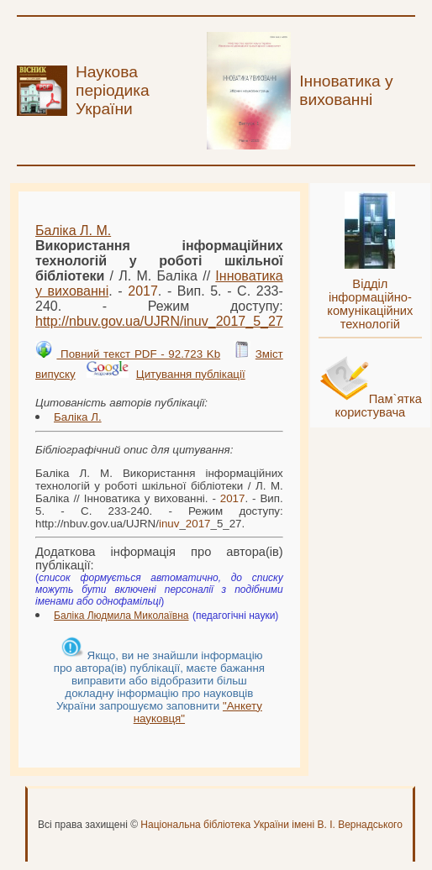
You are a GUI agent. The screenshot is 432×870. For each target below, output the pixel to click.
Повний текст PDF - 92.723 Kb (138, 354)
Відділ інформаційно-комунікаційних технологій (370, 304)
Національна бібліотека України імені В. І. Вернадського (271, 825)
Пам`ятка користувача (378, 405)
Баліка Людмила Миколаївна (121, 615)
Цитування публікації (190, 374)
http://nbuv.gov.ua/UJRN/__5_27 (159, 321)
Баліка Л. (78, 417)
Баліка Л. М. (73, 230)
